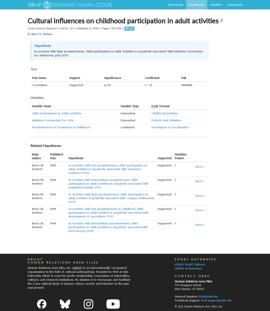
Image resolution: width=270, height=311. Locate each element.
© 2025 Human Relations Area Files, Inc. (199, 306)
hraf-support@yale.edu (216, 300)
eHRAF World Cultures (190, 264)
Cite (129, 28)
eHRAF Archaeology (188, 268)
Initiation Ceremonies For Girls (53, 120)
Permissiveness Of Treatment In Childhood (61, 127)
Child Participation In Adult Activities (57, 113)
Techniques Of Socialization (170, 127)
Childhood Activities (164, 113)
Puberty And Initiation (166, 120)
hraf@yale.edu (208, 296)
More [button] (200, 166)
